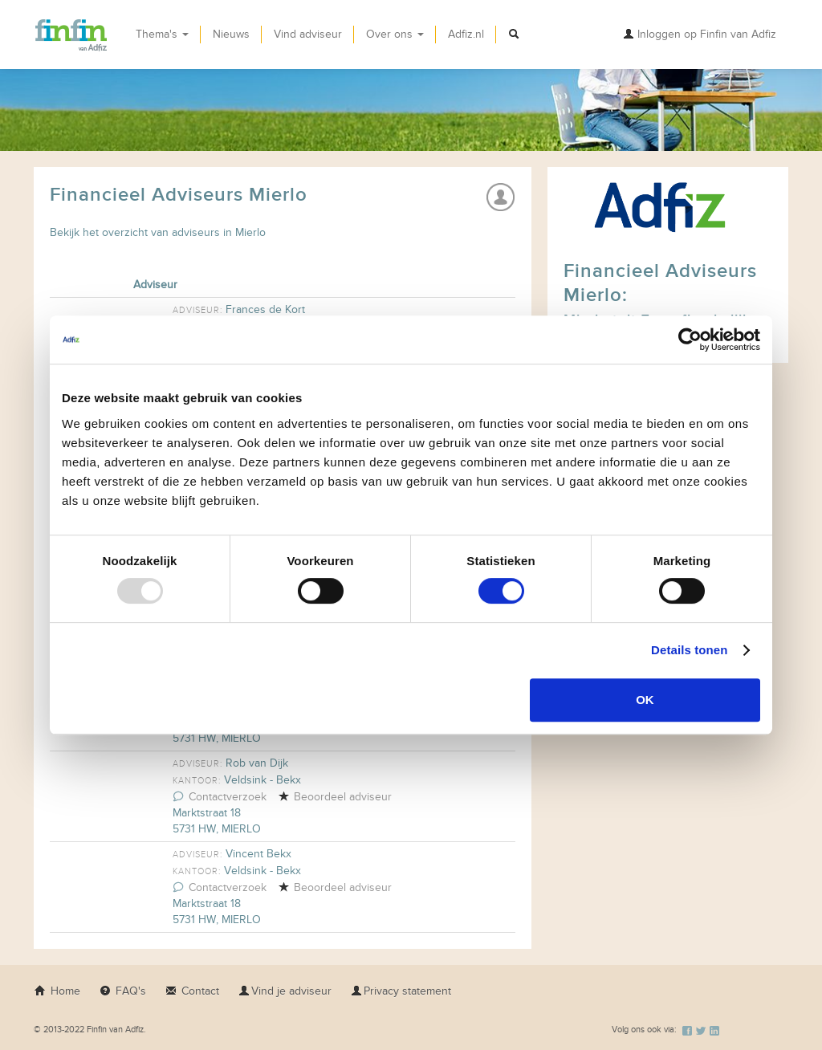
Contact (192, 991)
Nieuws (231, 34)
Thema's (162, 34)
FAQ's (123, 991)
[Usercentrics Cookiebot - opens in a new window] (690, 340)
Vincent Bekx (258, 854)
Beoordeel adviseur (335, 797)
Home (57, 991)
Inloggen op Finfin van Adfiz (699, 34)
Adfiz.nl (466, 34)
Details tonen (689, 650)
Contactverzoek (220, 797)
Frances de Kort (265, 309)
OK (645, 699)
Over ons (395, 34)
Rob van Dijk (257, 763)
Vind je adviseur (285, 991)
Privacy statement (401, 991)
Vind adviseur (308, 34)
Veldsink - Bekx (262, 780)
